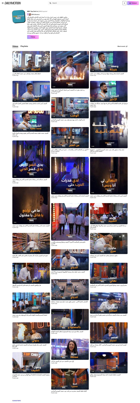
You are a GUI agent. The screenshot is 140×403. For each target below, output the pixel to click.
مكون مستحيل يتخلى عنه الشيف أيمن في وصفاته (104, 255)
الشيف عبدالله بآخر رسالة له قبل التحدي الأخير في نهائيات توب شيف (29, 180)
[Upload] (124, 3)
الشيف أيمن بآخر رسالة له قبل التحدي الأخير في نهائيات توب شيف (108, 196)
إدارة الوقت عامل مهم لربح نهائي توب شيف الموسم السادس (68, 120)
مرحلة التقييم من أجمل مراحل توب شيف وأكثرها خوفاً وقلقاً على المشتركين (108, 226)
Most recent (123, 46)
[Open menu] (2, 3)
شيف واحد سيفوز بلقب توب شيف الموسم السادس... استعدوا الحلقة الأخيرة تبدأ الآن (107, 150)
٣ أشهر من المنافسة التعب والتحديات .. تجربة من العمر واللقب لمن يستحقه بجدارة (70, 150)
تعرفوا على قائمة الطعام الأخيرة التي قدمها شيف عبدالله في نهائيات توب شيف (109, 104)
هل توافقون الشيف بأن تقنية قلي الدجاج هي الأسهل (26, 285)
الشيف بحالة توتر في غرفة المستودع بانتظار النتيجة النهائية (67, 331)
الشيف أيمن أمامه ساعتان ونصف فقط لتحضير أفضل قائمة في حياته (29, 104)
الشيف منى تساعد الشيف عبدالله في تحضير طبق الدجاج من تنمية (108, 315)
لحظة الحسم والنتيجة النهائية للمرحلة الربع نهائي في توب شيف (29, 315)
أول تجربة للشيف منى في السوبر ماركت (62, 361)
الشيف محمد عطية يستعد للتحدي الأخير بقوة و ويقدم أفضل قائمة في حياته (30, 134)
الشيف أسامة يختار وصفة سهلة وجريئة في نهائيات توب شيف (107, 73)
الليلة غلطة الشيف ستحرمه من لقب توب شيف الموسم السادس (69, 391)
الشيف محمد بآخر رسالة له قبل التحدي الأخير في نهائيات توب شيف (31, 226)
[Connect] (133, 3)
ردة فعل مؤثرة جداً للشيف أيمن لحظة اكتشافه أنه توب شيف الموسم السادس (68, 90)
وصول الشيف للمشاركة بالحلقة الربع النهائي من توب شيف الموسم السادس (30, 375)
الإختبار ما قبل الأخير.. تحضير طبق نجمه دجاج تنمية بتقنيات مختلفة (69, 302)
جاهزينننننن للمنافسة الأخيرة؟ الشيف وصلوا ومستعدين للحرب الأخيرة (68, 242)
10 (20, 401)
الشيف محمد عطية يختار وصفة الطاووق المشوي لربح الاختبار (68, 272)
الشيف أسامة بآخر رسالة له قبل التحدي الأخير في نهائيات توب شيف (70, 196)
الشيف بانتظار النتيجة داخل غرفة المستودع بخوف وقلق (105, 375)
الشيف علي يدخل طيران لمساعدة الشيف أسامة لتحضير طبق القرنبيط (29, 345)
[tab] (15, 46)
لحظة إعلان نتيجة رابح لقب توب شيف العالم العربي (26, 73)
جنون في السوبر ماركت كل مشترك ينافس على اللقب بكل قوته (30, 255)
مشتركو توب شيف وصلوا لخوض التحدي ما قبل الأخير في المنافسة (108, 285)
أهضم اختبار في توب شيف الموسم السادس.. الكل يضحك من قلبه (108, 345)
